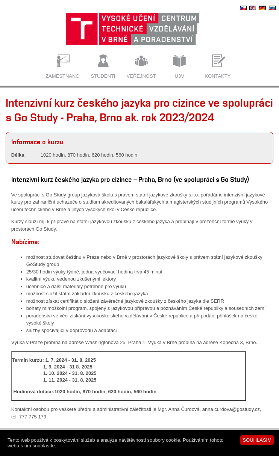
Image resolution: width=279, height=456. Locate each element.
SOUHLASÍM (257, 440)
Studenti (103, 76)
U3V (179, 76)
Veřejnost (141, 76)
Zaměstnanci (62, 76)
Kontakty (217, 76)
